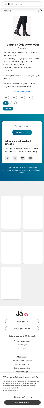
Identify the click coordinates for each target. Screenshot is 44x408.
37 (6, 97)
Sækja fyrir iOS (22, 321)
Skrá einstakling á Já (22, 368)
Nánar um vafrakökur (10, 391)
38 (14, 97)
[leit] (22, 4)
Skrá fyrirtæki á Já (22, 364)
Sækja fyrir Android (22, 328)
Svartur (8, 108)
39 (22, 97)
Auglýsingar (22, 344)
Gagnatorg (22, 348)
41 (6, 103)
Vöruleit (7, 10)
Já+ (22, 352)
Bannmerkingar (22, 372)
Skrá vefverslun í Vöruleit (22, 360)
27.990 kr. (20, 132)
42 (13, 103)
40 (30, 97)
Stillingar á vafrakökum (22, 397)
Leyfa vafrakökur (22, 402)
